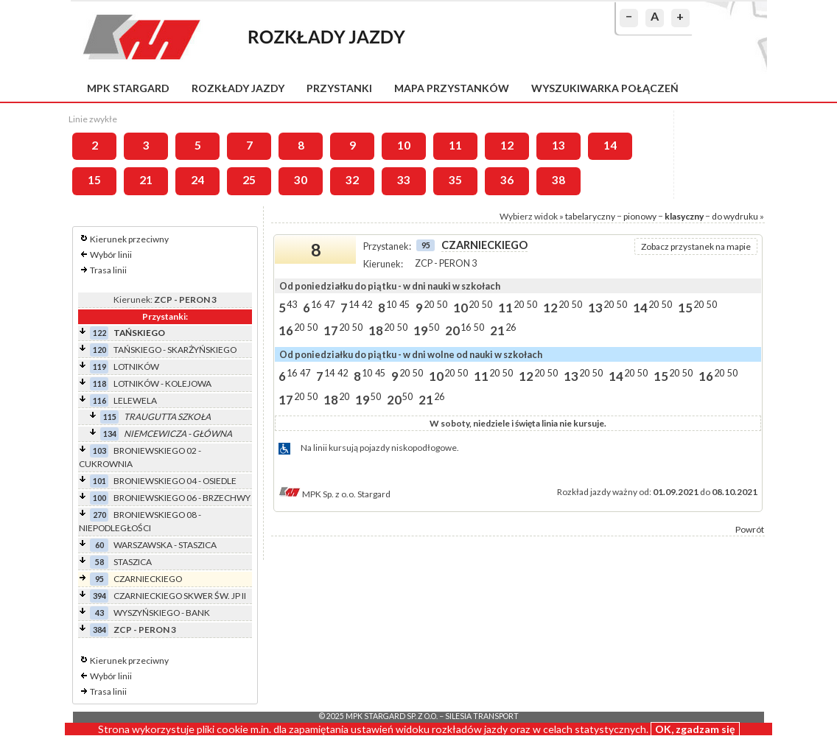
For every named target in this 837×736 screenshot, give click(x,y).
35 (455, 179)
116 (99, 400)
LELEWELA (135, 400)
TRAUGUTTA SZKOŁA (167, 416)
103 (99, 450)
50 (442, 304)
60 (99, 545)
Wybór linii (111, 254)
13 (558, 145)
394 (99, 595)
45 (404, 304)
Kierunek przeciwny (129, 239)
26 (510, 327)
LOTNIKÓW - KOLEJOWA (162, 383)
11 (455, 145)
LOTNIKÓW (136, 366)
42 (367, 304)
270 (99, 514)
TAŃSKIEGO (139, 332)
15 (94, 179)
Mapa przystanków (451, 88)
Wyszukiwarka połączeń (605, 88)
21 (146, 179)
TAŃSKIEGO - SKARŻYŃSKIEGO (175, 349)
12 (507, 145)
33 (403, 179)
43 (99, 612)
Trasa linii (108, 270)
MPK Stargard (128, 88)
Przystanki (339, 88)
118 (99, 383)
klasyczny (684, 216)
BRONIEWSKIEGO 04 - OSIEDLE (175, 480)
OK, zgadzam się (695, 729)
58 (99, 562)
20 (429, 304)
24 (197, 179)
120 (99, 349)
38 (558, 179)
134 (109, 433)
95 (99, 578)
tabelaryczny (590, 216)
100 (99, 497)
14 (610, 145)
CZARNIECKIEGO (147, 578)
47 (329, 304)
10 (403, 145)
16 (316, 304)
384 (99, 629)
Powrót (749, 529)
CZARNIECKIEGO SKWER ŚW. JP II (179, 595)
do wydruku (735, 216)
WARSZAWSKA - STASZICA (165, 544)
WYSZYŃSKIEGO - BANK (161, 612)
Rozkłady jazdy (238, 88)
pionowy (639, 216)
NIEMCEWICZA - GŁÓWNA (178, 433)
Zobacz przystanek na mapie (696, 246)
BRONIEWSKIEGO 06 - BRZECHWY (182, 497)
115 (109, 416)
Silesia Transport (482, 716)
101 (99, 481)
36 (507, 179)
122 (99, 332)
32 (352, 179)
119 (99, 366)
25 (249, 179)
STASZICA (132, 561)
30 (300, 179)
